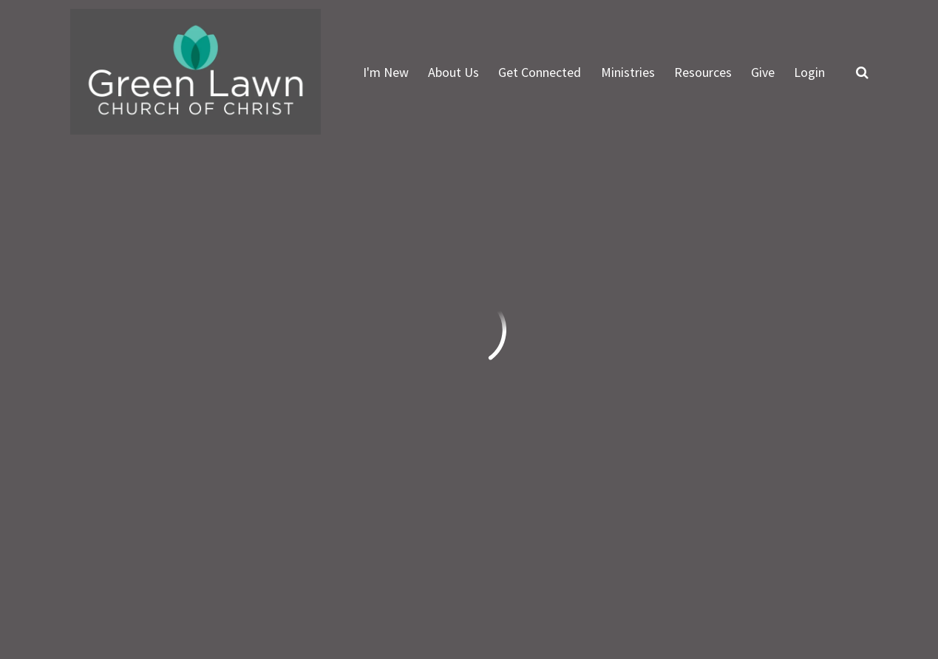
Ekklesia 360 (839, 586)
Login (809, 72)
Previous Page (132, 217)
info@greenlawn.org (129, 416)
